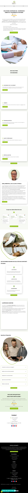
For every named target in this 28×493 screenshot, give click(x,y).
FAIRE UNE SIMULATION (8, 490)
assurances (6, 20)
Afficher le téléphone (15, 421)
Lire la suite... (4, 222)
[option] (14, 217)
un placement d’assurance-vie (13, 21)
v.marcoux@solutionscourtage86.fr (15, 189)
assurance (18, 280)
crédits (22, 104)
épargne (3, 21)
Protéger (3, 140)
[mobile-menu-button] (23, 6)
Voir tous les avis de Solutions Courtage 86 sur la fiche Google (14, 406)
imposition (7, 156)
